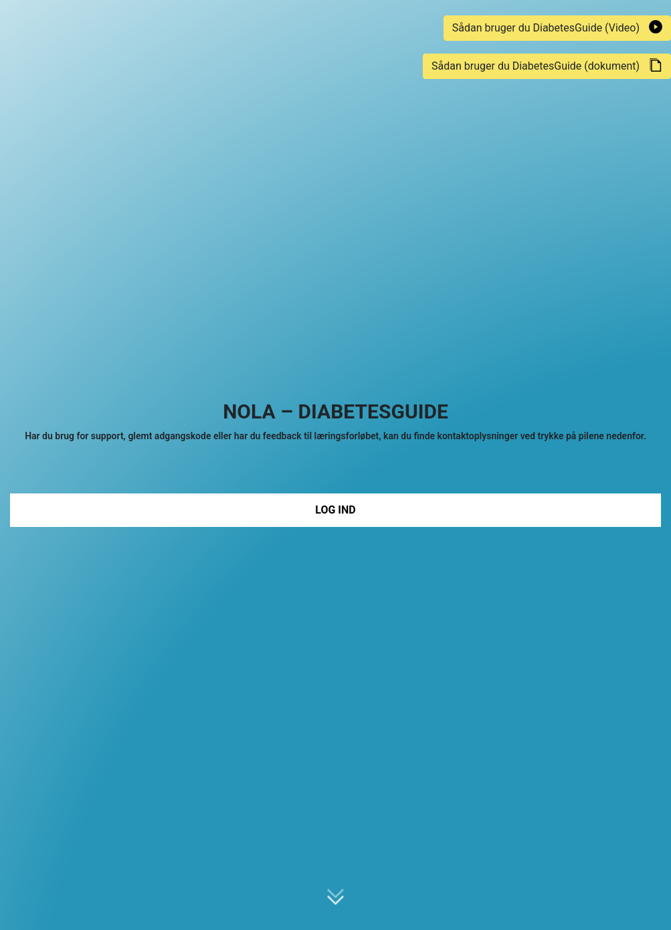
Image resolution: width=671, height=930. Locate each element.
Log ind (335, 509)
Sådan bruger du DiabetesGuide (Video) (557, 27)
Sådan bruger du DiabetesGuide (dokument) (547, 65)
